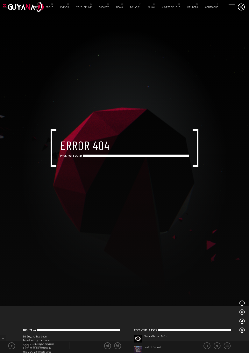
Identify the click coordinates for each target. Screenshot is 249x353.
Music (151, 7)
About (49, 7)
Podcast (104, 7)
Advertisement (171, 7)
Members (192, 7)
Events (64, 7)
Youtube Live (84, 7)
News (119, 7)
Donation (135, 7)
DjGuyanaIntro (42, 344)
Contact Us (211, 7)
